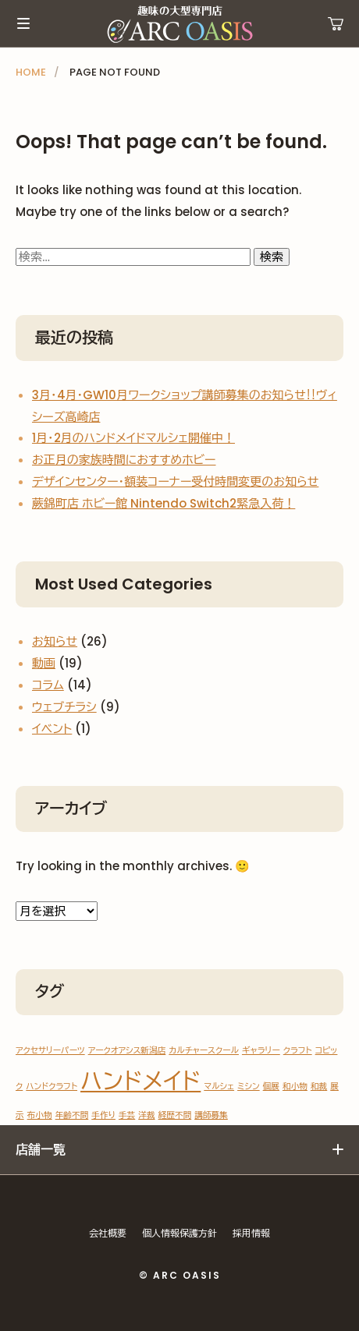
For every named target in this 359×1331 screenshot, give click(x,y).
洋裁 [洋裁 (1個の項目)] (146, 1115)
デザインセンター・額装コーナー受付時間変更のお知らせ (175, 481)
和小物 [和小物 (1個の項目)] (295, 1086)
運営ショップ (335, 23)
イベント (52, 728)
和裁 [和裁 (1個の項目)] (319, 1086)
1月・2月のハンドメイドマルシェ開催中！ (133, 438)
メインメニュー (23, 23)
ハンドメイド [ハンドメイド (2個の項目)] (140, 1081)
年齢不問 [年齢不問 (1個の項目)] (72, 1115)
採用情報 (251, 1233)
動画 (43, 663)
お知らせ (54, 641)
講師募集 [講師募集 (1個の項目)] (211, 1115)
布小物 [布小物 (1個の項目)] (39, 1115)
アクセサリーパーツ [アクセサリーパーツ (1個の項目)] (50, 1051)
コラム (48, 685)
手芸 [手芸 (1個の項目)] (127, 1115)
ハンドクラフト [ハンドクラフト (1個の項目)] (51, 1086)
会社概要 (107, 1233)
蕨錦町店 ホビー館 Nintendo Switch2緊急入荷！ (163, 503)
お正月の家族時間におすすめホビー (124, 459)
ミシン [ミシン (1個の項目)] (248, 1086)
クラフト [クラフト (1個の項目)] (297, 1051)
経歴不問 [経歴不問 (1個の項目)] (175, 1115)
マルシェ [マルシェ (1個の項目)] (219, 1086)
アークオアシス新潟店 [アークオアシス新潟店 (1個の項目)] (127, 1051)
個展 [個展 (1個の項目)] (271, 1086)
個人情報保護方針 (179, 1233)
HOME (31, 72)
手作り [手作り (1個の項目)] (103, 1115)
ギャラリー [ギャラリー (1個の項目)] (261, 1051)
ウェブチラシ (64, 707)
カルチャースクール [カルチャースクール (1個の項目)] (204, 1051)
